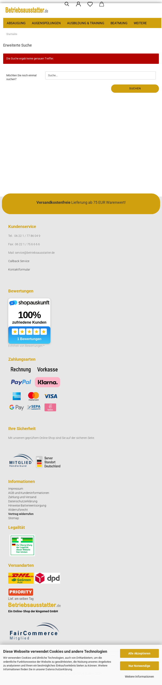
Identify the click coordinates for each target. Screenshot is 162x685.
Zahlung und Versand (22, 497)
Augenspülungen (46, 23)
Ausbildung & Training (85, 23)
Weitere (140, 23)
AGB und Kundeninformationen (28, 493)
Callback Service (18, 261)
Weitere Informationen (139, 676)
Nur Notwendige (139, 666)
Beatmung (119, 23)
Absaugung (16, 23)
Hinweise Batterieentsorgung (27, 505)
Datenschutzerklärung (59, 669)
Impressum (15, 488)
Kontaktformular (19, 269)
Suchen (135, 88)
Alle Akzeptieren (139, 653)
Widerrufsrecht (18, 509)
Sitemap (13, 518)
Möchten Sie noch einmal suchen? (21, 77)
